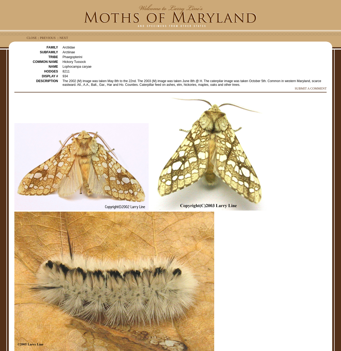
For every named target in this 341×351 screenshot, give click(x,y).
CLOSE (32, 38)
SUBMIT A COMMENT (311, 88)
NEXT (63, 38)
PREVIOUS (48, 38)
